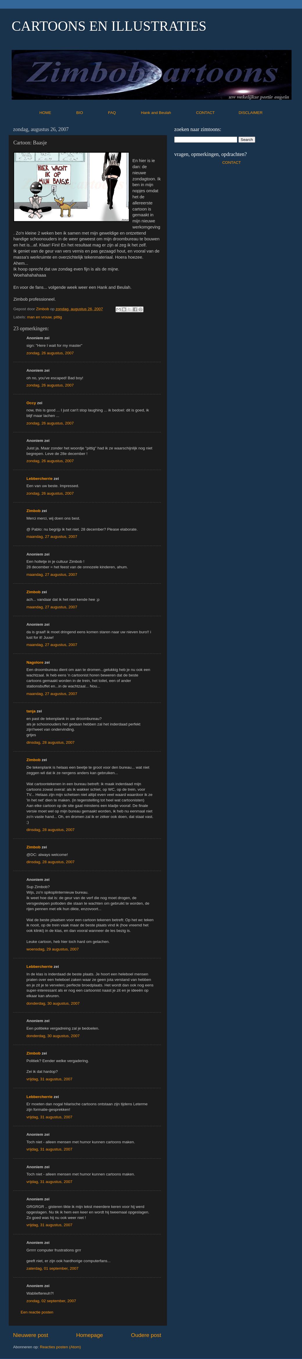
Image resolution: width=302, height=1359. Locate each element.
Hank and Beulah (168, 112)
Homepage (89, 1335)
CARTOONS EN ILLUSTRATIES (109, 26)
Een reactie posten (37, 1312)
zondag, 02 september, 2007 (51, 1301)
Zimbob (33, 511)
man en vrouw (39, 317)
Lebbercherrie (39, 478)
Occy (31, 403)
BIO (91, 112)
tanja (31, 711)
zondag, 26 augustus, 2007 (50, 353)
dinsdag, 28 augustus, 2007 (50, 742)
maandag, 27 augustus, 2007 (51, 536)
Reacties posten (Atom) (60, 1347)
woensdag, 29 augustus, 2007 (52, 949)
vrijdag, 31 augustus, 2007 (49, 1079)
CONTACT (217, 112)
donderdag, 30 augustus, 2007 (53, 1003)
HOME (57, 112)
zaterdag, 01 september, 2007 (52, 1268)
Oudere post (146, 1335)
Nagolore (35, 662)
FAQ (124, 112)
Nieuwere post (30, 1335)
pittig (58, 317)
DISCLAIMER (251, 112)
